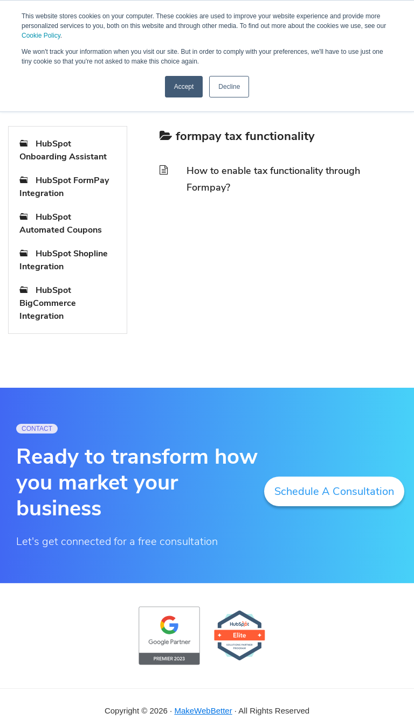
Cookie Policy (41, 35)
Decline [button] (229, 86)
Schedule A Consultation (334, 491)
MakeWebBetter (203, 710)
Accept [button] (184, 86)
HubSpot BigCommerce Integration (47, 303)
